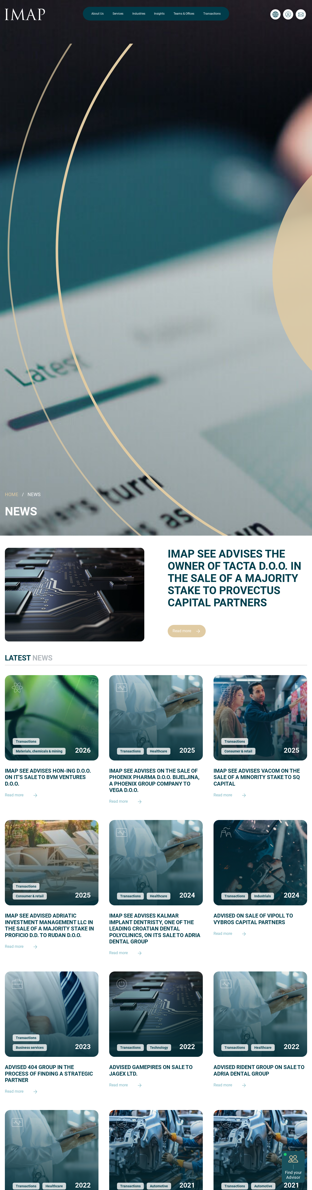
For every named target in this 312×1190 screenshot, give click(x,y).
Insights (159, 13)
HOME (11, 494)
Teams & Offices (184, 13)
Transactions (212, 13)
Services (118, 13)
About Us (97, 13)
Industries (138, 13)
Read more (189, 631)
